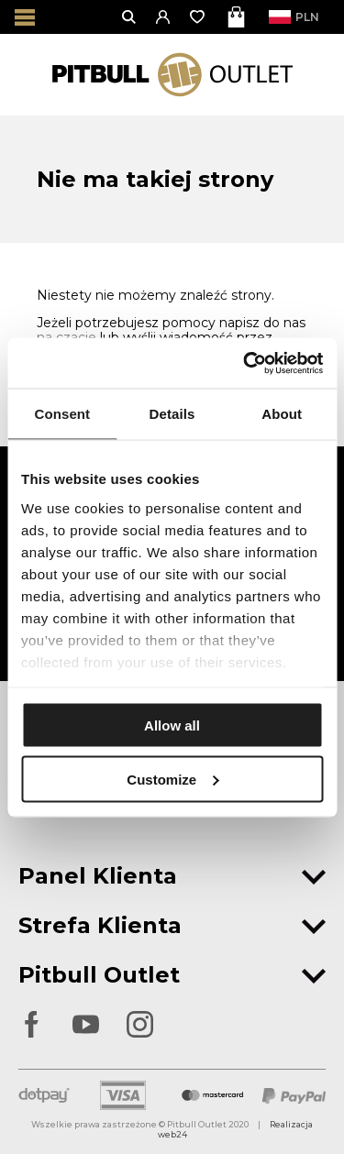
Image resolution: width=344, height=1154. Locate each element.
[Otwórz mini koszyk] (238, 17)
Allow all (172, 725)
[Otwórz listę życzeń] (198, 17)
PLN (299, 17)
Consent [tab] (62, 414)
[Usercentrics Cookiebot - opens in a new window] (245, 363)
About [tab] (281, 414)
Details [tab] (172, 414)
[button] (164, 17)
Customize (172, 778)
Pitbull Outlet (172, 975)
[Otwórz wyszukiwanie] (130, 17)
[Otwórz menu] (24, 17)
